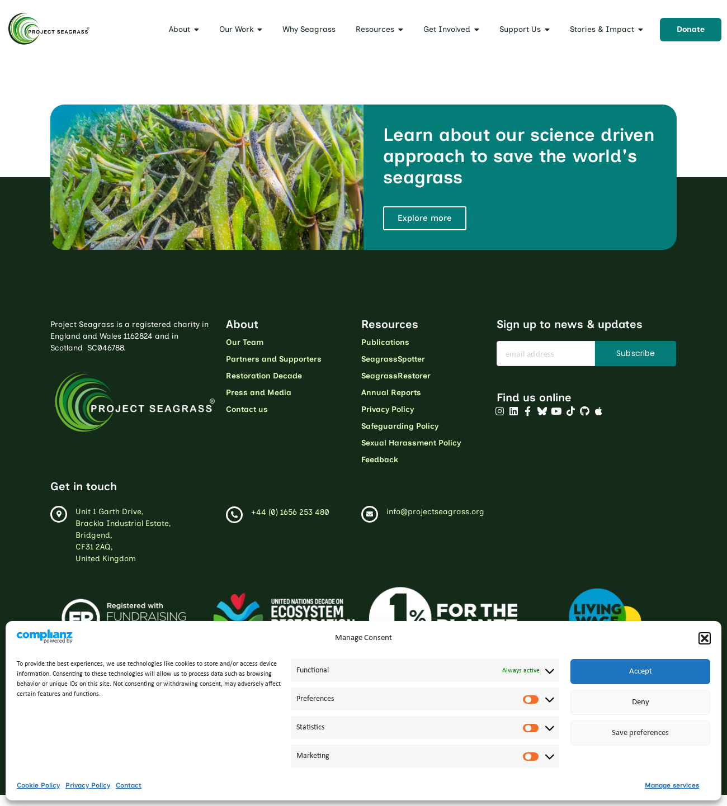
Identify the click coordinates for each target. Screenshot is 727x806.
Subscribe (635, 353)
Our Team (244, 342)
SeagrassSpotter (393, 359)
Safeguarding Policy (399, 426)
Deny (640, 702)
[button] (704, 638)
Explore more (425, 218)
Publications (385, 342)
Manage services (672, 785)
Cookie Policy (38, 785)
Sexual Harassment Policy (411, 443)
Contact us (247, 409)
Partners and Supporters (274, 359)
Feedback (379, 459)
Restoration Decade (264, 376)
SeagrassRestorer (396, 376)
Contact (128, 785)
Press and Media (258, 392)
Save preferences (640, 733)
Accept (640, 671)
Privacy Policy (87, 785)
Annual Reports (391, 392)
